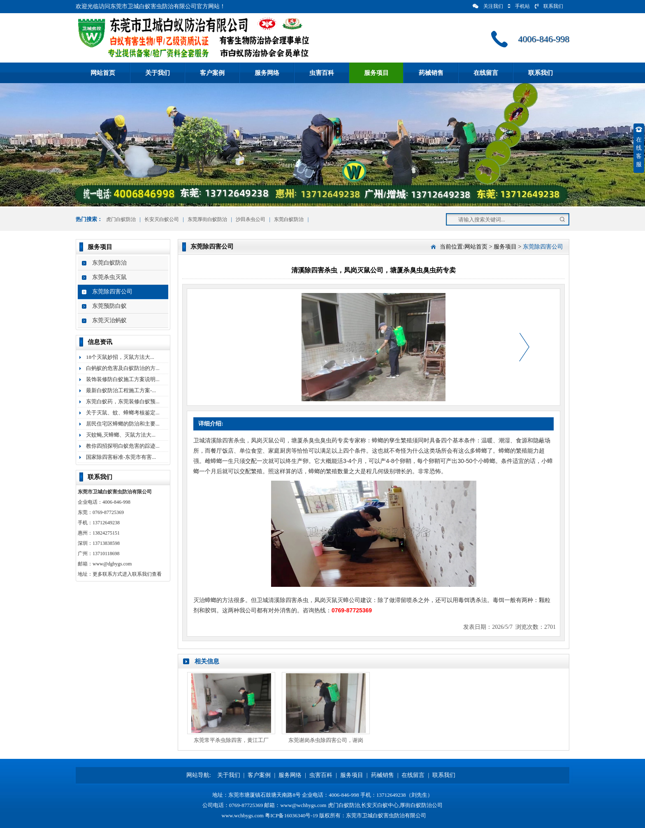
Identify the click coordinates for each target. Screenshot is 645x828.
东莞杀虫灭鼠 (109, 277)
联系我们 (549, 6)
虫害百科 (321, 73)
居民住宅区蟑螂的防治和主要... (123, 424)
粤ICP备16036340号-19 (291, 815)
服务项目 (376, 73)
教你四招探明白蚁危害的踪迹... (123, 446)
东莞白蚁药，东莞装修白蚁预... (123, 401)
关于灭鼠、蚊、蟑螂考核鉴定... (123, 412)
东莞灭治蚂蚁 (109, 320)
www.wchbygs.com (243, 815)
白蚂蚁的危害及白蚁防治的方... (123, 368)
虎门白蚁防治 (120, 219)
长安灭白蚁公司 (161, 219)
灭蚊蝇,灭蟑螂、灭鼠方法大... (120, 435)
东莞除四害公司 (112, 291)
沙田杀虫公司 (250, 219)
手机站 (519, 6)
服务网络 (267, 73)
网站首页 (102, 73)
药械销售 (431, 73)
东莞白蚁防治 (289, 219)
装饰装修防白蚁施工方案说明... (123, 379)
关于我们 (157, 73)
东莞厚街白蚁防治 (207, 219)
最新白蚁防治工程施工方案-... (121, 390)
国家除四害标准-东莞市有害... (121, 457)
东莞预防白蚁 (109, 306)
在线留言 (485, 73)
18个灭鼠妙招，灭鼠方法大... (120, 357)
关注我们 (488, 6)
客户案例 (212, 73)
